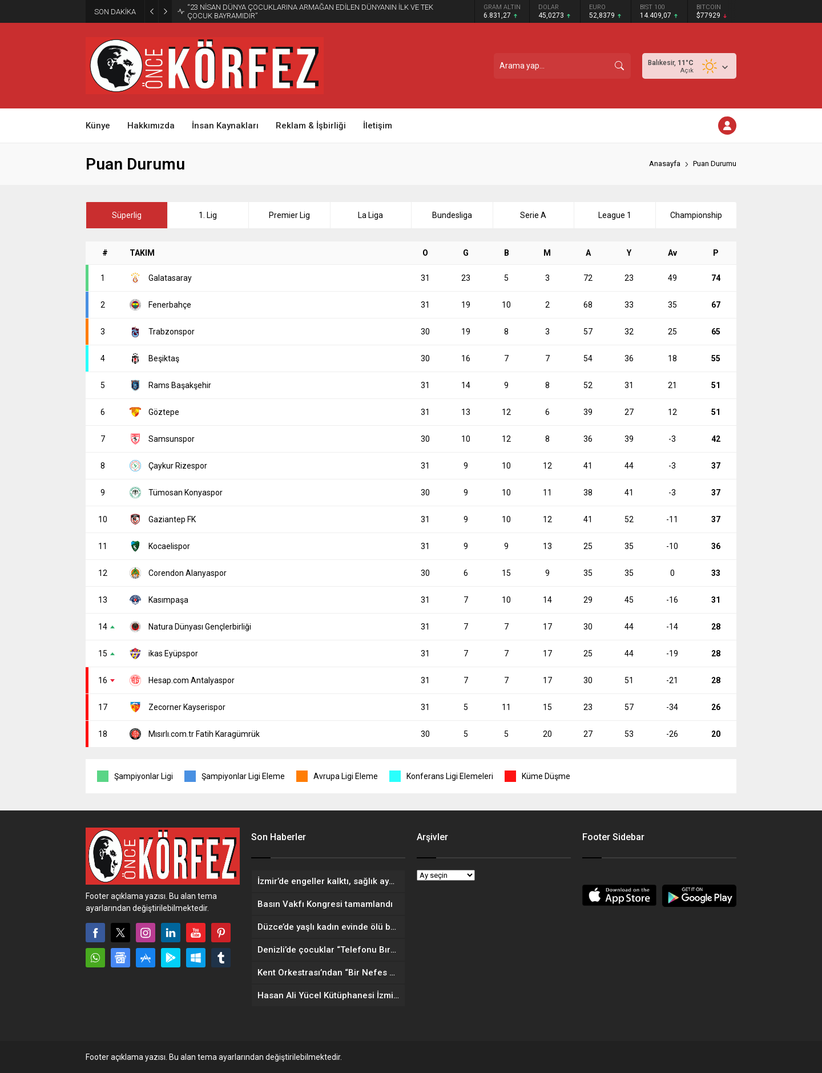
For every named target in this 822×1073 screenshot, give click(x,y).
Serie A (533, 215)
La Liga (370, 215)
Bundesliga (452, 215)
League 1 (614, 215)
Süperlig (127, 215)
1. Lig (208, 215)
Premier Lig (289, 215)
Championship (696, 215)
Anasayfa (664, 163)
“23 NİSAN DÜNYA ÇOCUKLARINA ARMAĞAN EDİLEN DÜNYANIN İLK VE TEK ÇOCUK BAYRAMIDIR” (310, 11)
